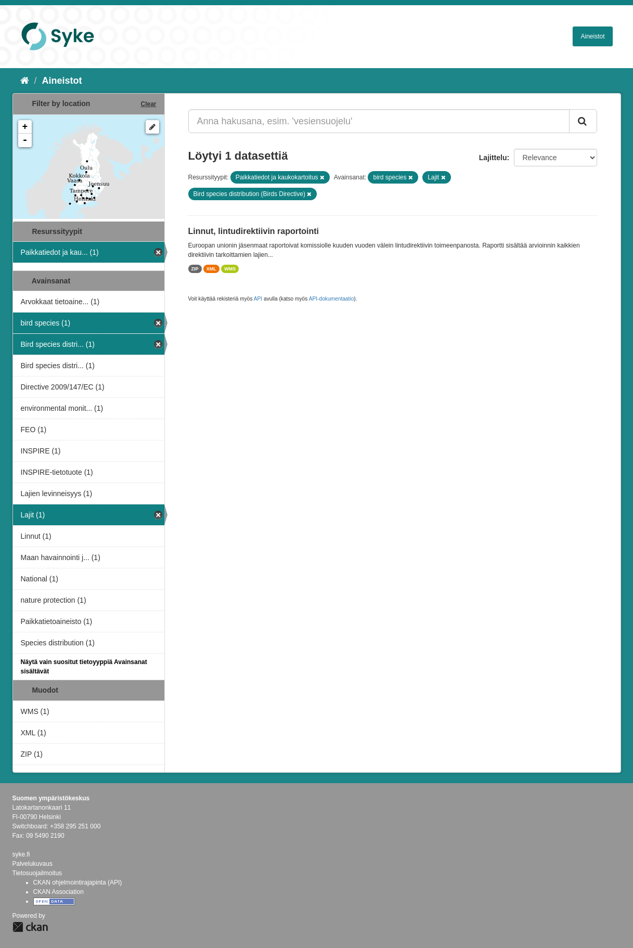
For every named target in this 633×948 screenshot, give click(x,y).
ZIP (195, 268)
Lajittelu (493, 157)
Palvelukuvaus (32, 863)
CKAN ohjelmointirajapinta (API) (77, 882)
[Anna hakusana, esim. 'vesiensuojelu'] (379, 121)
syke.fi (21, 854)
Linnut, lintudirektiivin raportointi (253, 231)
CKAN (30, 926)
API (258, 299)
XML (211, 268)
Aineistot (592, 36)
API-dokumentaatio (331, 299)
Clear (148, 104)
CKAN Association (58, 891)
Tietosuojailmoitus (37, 873)
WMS (230, 268)
